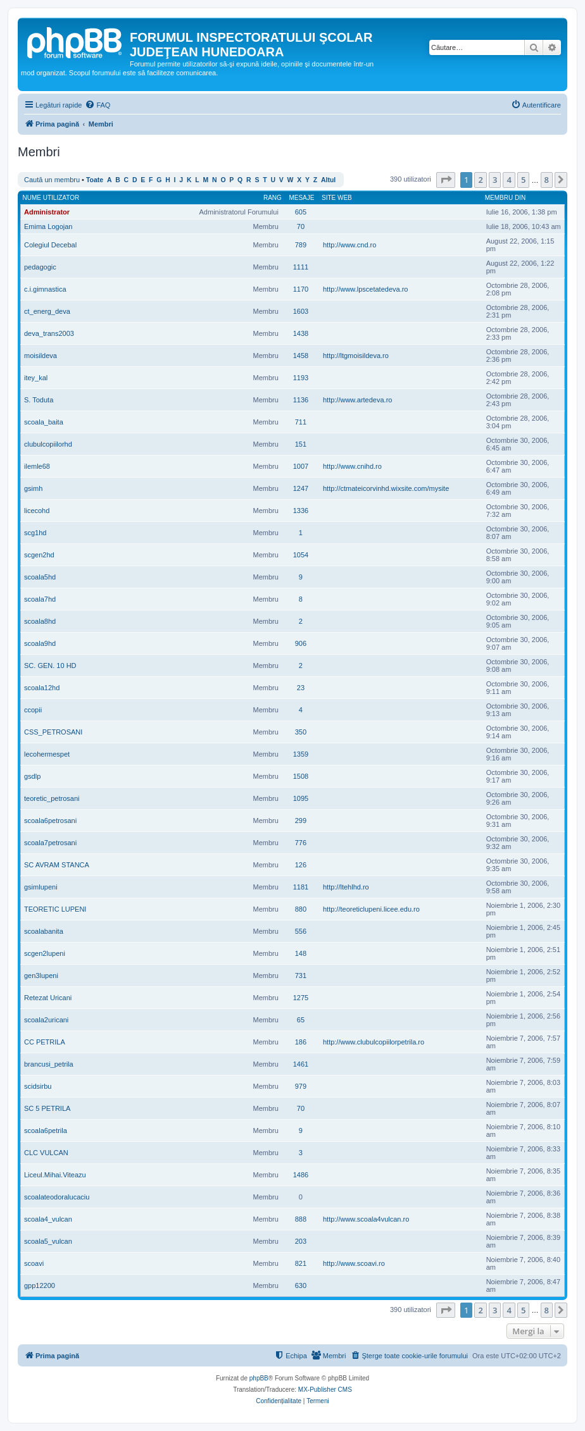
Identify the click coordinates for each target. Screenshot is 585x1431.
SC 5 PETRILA (47, 1108)
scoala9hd (40, 643)
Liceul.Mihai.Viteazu (55, 1175)
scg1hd (35, 532)
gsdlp (32, 776)
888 (300, 1219)
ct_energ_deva (47, 311)
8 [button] (546, 179)
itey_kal (35, 377)
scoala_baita (43, 422)
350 (300, 732)
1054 (300, 555)
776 (300, 842)
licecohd (36, 510)
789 (300, 245)
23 (301, 687)
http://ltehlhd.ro (346, 887)
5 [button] (523, 179)
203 (300, 1241)
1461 (300, 1064)
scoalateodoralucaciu (56, 1197)
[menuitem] (97, 105)
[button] (445, 179)
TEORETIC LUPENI (55, 909)
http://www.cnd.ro (349, 245)
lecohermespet (47, 754)
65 (301, 1020)
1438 (300, 333)
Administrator (47, 212)
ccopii (33, 710)
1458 (300, 355)
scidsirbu (37, 1086)
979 (300, 1086)
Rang (272, 197)
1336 (300, 510)
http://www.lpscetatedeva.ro (365, 289)
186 (300, 1042)
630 (300, 1285)
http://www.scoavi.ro (354, 1263)
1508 (300, 776)
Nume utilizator (51, 197)
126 (300, 865)
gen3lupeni (41, 975)
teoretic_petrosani (51, 798)
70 (301, 226)
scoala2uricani (46, 1020)
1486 (300, 1175)
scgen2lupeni (44, 953)
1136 (300, 400)
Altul (328, 180)
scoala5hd (40, 577)
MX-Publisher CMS (325, 1389)
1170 (300, 289)
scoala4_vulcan (48, 1219)
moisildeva (40, 355)
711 (300, 422)
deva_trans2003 (49, 333)
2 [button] (480, 179)
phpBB (258, 1378)
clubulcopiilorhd (48, 444)
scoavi (34, 1263)
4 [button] (508, 179)
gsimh (33, 488)
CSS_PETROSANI (53, 732)
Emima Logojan (48, 226)
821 (300, 1263)
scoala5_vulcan (48, 1241)
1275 (300, 997)
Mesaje (301, 197)
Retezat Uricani (48, 997)
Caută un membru (52, 179)
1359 (300, 754)
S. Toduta (38, 400)
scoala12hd (42, 687)
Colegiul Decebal (50, 245)
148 (300, 953)
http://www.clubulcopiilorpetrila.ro (373, 1042)
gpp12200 (39, 1285)
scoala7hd (40, 599)
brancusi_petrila (48, 1064)
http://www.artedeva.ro (357, 400)
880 (300, 909)
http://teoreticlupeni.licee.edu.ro (371, 909)
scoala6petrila (45, 1130)
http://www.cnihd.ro (352, 466)
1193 (300, 377)
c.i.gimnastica (45, 289)
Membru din (505, 197)
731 (300, 975)
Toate (94, 180)
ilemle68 (37, 466)
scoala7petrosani (50, 842)
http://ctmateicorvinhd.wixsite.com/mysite (386, 488)
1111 (300, 267)
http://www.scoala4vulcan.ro (366, 1219)
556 (300, 931)
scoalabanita (43, 931)
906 (300, 643)
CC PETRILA (44, 1042)
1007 (300, 466)
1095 (300, 798)
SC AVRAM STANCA (56, 865)
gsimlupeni (41, 887)
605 (300, 212)
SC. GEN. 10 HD (50, 665)
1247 (300, 488)
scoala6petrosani (50, 820)
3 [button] (495, 179)
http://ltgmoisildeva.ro (356, 355)
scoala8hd (40, 621)
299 (300, 820)
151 (300, 444)
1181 (300, 887)
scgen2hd (39, 555)
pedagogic (40, 267)
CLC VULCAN (46, 1152)
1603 (300, 311)
